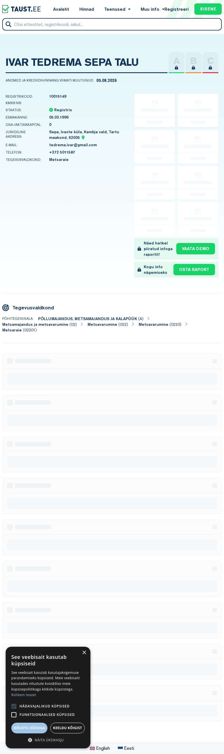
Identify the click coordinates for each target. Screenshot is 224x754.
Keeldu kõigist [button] (67, 727)
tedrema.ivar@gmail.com (73, 144)
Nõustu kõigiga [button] (29, 727)
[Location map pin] (83, 137)
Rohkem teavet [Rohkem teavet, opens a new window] (23, 694)
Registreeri (176, 9)
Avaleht (61, 9)
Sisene (208, 9)
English (100, 748)
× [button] (84, 653)
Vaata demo (195, 248)
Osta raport (194, 269)
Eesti (126, 748)
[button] (48, 740)
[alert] (48, 697)
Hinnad (86, 9)
